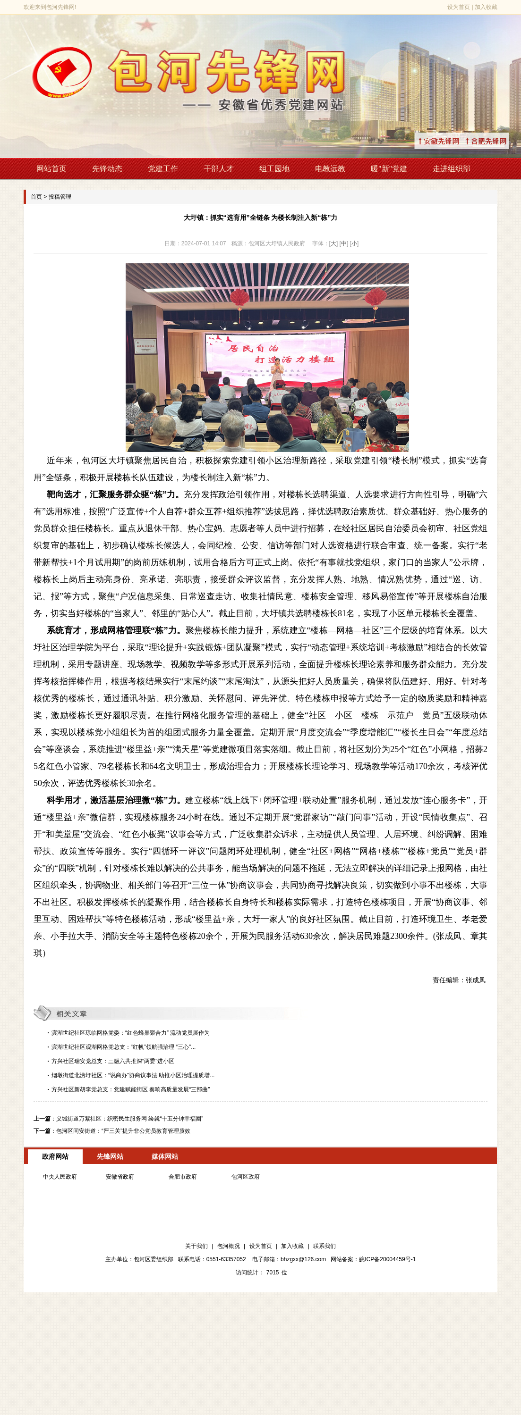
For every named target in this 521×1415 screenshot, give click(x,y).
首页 (36, 196)
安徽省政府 (120, 1176)
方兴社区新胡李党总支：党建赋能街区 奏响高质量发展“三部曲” (130, 1089)
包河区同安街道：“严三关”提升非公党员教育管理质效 (123, 1131)
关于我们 (196, 1246)
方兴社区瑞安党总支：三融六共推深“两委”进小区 (112, 1061)
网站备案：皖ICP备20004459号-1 (373, 1259)
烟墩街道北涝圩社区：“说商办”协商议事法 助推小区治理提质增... (132, 1075)
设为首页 (458, 7)
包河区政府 (245, 1176)
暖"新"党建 (389, 169)
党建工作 (163, 169)
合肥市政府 (183, 1176)
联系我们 (324, 1246)
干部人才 (219, 169)
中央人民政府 (60, 1176)
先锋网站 (110, 1156)
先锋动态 (107, 169)
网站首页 (51, 169)
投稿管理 (60, 196)
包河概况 (228, 1246)
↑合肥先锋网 (497, 141)
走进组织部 (451, 169)
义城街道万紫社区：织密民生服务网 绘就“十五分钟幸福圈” (129, 1118)
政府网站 (55, 1156)
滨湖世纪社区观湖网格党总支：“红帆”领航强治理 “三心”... (123, 1047)
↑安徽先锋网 (450, 141)
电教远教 (330, 169)
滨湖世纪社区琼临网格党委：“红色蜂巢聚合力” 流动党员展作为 (130, 1033)
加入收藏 (486, 7)
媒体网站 (165, 1156)
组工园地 (274, 169)
